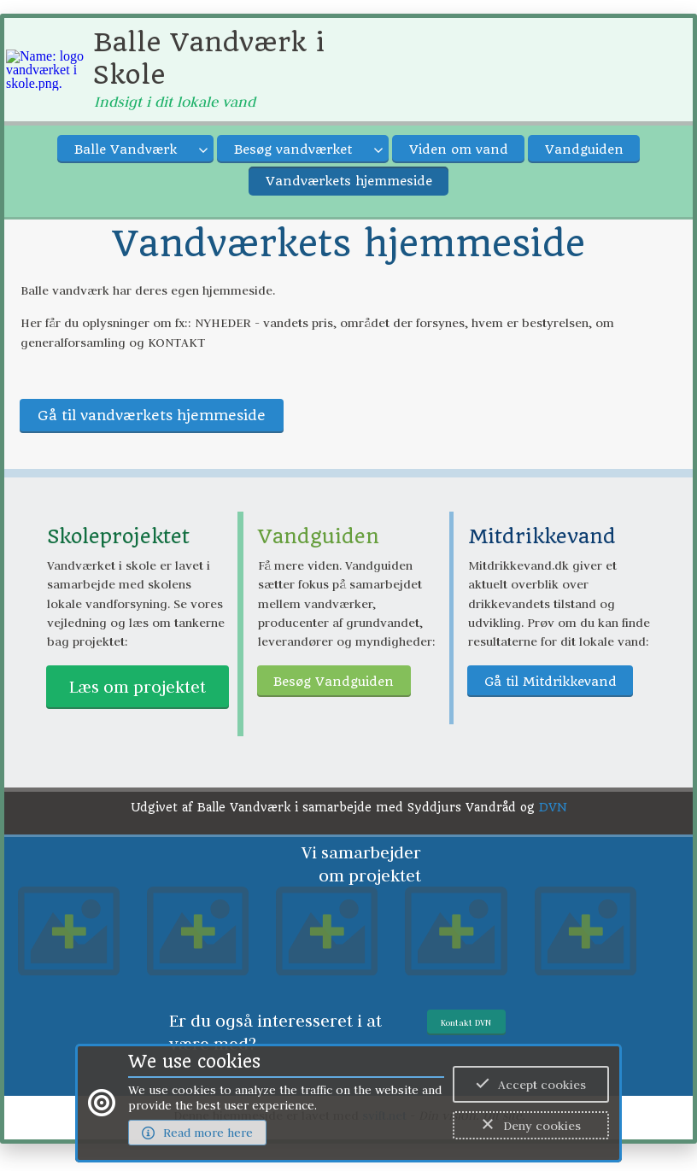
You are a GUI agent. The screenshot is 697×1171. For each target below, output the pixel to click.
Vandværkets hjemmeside (349, 181)
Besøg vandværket (293, 149)
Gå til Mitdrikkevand (550, 681)
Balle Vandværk (125, 149)
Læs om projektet (137, 686)
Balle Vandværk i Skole (209, 58)
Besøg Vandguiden (333, 681)
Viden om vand (458, 149)
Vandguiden (584, 149)
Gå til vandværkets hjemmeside (152, 415)
